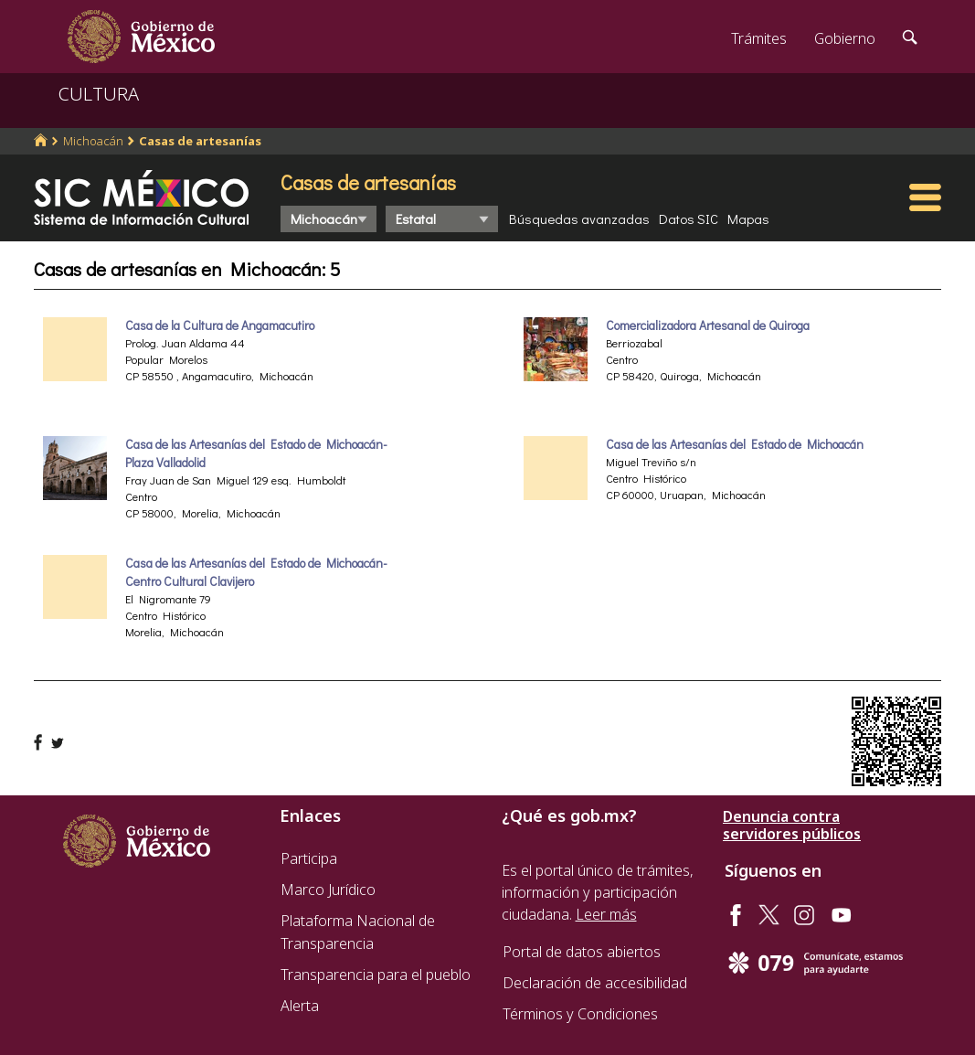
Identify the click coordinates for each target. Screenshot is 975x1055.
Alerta (300, 1006)
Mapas (748, 218)
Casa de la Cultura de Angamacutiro (219, 325)
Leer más (606, 914)
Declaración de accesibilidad (595, 983)
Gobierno (844, 38)
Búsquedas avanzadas (579, 218)
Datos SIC (688, 218)
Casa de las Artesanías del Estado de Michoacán (735, 444)
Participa (309, 858)
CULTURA (98, 93)
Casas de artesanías (200, 141)
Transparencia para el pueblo (376, 974)
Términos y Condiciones (580, 1014)
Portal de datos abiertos (582, 952)
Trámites (759, 38)
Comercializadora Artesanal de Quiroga (708, 325)
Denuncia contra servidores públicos (792, 825)
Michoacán (93, 141)
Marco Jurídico (328, 889)
